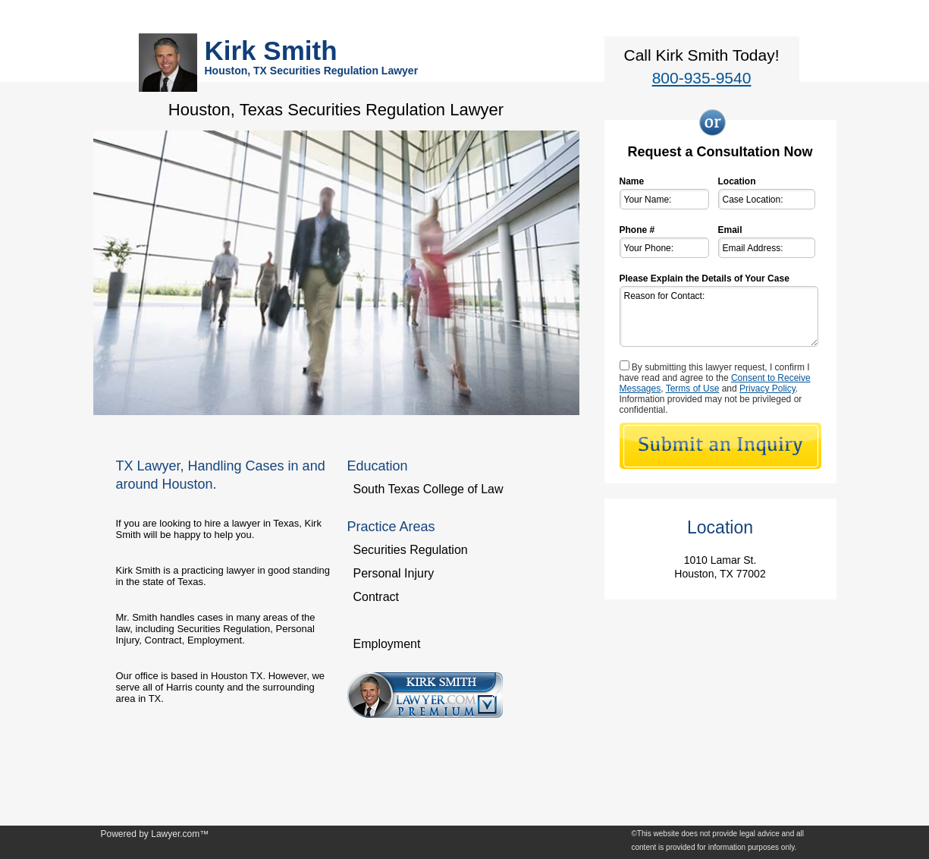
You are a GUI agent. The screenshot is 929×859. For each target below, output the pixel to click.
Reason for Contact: (719, 316)
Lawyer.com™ (180, 834)
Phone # (637, 230)
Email (730, 230)
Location (737, 181)
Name (632, 181)
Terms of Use (693, 388)
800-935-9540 (702, 78)
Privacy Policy (767, 388)
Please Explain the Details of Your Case (704, 278)
